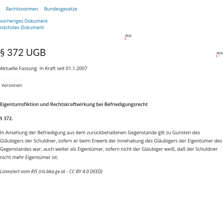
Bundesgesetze (60, 9)
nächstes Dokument (22, 27)
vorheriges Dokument (24, 21)
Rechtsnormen (22, 9)
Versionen (11, 85)
